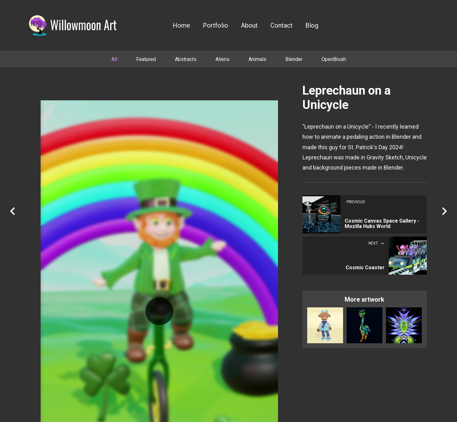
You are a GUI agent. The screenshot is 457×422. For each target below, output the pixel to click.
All (114, 59)
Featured (146, 59)
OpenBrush (333, 59)
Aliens (222, 59)
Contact (281, 25)
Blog (311, 25)
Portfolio (215, 25)
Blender (293, 59)
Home (181, 25)
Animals (257, 59)
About (249, 25)
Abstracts (185, 59)
